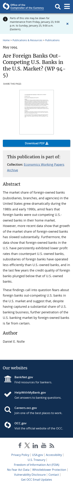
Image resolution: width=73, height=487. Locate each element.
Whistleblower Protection (49, 470)
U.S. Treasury (36, 460)
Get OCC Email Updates (36, 480)
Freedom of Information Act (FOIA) (36, 465)
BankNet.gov (23, 377)
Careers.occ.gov (25, 408)
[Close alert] (67, 23)
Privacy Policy (20, 455)
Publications (52, 40)
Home (6, 40)
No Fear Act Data (18, 470)
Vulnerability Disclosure (30, 475)
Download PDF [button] (35, 143)
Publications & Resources (27, 40)
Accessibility (54, 455)
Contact (53, 475)
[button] (57, 6)
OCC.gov (20, 423)
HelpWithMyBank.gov (30, 392)
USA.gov (37, 455)
